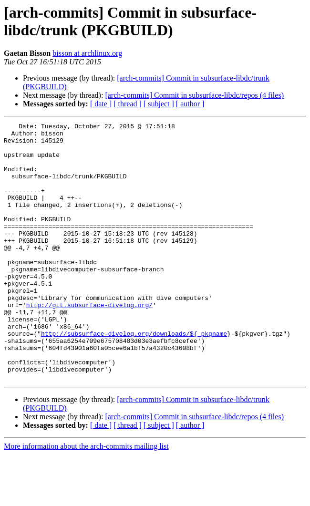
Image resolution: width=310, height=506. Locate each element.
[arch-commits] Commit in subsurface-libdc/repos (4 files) (194, 95)
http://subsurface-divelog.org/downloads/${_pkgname (134, 376)
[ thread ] (128, 104)
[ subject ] (159, 104)
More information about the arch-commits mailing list (86, 498)
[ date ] (101, 104)
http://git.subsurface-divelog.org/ (89, 342)
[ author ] (190, 104)
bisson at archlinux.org (87, 53)
